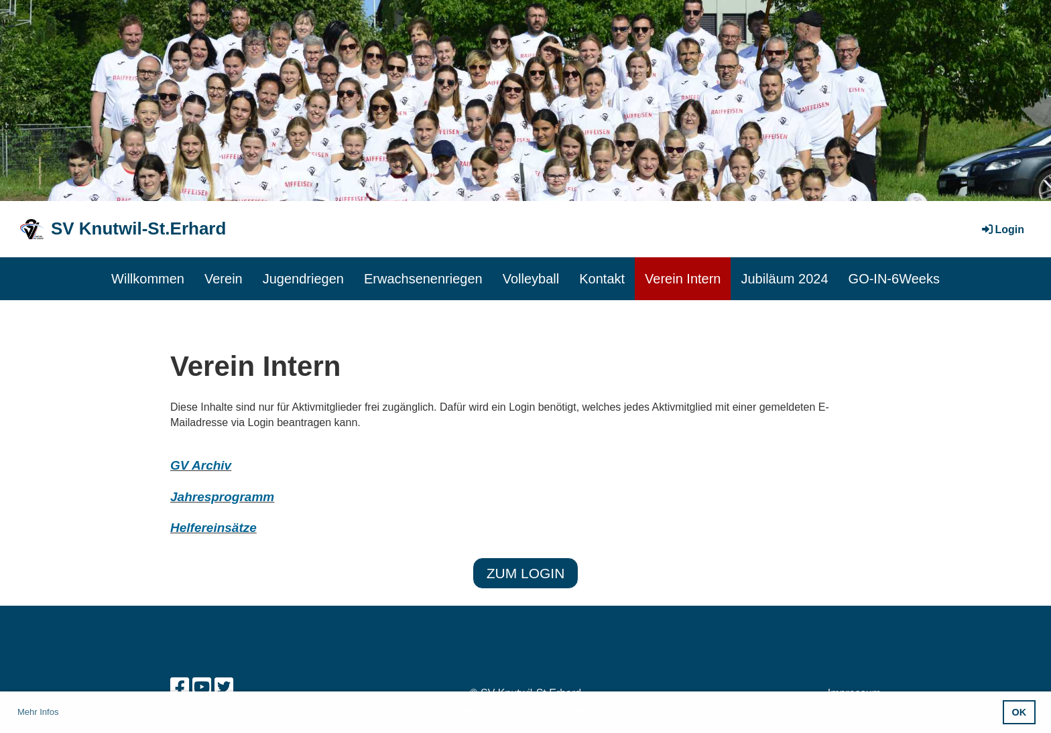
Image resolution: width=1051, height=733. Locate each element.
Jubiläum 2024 (784, 278)
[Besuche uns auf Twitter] (223, 687)
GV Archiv (200, 465)
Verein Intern (683, 278)
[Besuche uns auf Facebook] (179, 687)
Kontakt (602, 278)
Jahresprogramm (222, 497)
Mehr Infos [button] (37, 712)
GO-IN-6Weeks (894, 278)
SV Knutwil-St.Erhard (138, 228)
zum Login (526, 573)
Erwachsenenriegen (423, 278)
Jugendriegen (303, 278)
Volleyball (531, 278)
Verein (223, 278)
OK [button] (1019, 712)
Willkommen (147, 278)
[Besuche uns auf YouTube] (201, 687)
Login (1002, 229)
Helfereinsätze (213, 528)
